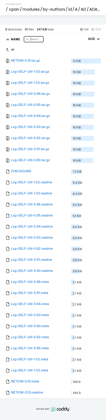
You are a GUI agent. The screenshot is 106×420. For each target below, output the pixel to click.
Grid (96, 29)
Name (16, 39)
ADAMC (96, 9)
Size (94, 38)
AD (83, 9)
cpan (14, 9)
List (84, 29)
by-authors (54, 9)
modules (31, 9)
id (70, 9)
